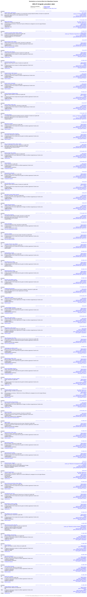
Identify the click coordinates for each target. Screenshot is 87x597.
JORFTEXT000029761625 (40, 213)
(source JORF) (48, 11)
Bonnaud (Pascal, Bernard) (10, 173)
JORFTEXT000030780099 (40, 171)
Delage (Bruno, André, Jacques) (11, 327)
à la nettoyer (59, 595)
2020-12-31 (84, 22)
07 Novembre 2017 (83, 71)
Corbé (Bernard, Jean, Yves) (10, 493)
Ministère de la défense (82, 115)
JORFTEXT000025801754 (40, 388)
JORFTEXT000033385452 (40, 113)
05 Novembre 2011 (83, 400)
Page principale (47, 6)
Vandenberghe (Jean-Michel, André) (11, 348)
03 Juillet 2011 (84, 420)
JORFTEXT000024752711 (40, 400)
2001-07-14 (84, 16)
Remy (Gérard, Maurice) (9, 556)
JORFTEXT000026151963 (40, 336)
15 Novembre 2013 (83, 286)
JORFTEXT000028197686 (40, 286)
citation (85, 64)
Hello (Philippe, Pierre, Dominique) (11, 513)
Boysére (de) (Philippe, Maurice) (11, 368)
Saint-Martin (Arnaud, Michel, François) (12, 194)
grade (81, 14)
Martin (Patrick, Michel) (9, 442)
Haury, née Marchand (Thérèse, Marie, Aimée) (13, 143)
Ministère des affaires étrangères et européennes (77, 526)
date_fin (79, 22)
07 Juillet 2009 (84, 533)
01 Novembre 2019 (83, 19)
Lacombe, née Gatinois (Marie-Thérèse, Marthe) (14, 32)
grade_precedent (79, 15)
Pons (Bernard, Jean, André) (10, 261)
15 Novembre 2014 (83, 213)
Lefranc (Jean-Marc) (9, 223)
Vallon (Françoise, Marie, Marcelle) (11, 524)
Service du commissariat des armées (11, 229)
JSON (50, 8)
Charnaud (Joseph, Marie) (10, 472)
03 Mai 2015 (84, 192)
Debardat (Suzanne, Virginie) (10, 463)
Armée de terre (7, 57)
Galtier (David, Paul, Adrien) (10, 452)
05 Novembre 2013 (83, 295)
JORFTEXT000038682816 (40, 50)
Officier (84, 14)
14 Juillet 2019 (84, 31)
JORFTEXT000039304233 (40, 19)
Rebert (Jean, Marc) (9, 412)
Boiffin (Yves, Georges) (9, 576)
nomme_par (75, 13)
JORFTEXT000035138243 (40, 91)
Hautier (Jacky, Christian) (10, 214)
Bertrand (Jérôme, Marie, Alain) (11, 432)
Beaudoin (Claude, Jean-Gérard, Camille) (12, 378)
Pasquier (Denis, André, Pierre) (11, 12)
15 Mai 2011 (84, 461)
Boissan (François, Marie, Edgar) (11, 41)
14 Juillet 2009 (84, 523)
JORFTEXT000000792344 (40, 564)
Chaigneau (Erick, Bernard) (10, 288)
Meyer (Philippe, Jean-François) (11, 534)
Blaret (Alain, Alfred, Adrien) (10, 317)
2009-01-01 (84, 390)
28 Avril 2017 (84, 102)
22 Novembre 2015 (83, 142)
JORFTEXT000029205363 (40, 222)
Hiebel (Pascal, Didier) (9, 123)
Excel (55, 8)
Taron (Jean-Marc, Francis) (10, 183)
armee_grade (80, 27)
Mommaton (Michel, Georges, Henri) (12, 389)
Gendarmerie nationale (9, 168)
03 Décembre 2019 (83, 11)
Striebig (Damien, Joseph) (10, 252)
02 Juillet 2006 (84, 564)
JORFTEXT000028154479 (40, 295)
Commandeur (83, 329)
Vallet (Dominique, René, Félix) (11, 338)
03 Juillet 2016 (84, 122)
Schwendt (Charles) (9, 114)
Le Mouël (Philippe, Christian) (10, 307)
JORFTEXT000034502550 (40, 102)
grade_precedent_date (77, 16)
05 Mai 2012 (84, 388)
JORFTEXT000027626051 (40, 305)
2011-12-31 (84, 391)
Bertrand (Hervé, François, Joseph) (11, 503)
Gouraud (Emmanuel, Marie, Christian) (12, 133)
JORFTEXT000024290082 (40, 420)
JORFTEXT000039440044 (40, 11)
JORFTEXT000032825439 (40, 122)
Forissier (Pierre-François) (10, 566)
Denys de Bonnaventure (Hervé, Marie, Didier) (13, 483)
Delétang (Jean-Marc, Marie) (10, 270)
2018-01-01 (84, 21)
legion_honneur (83, 23)
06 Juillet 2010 (84, 481)
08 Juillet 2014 (84, 222)
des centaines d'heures (34, 595)
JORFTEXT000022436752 (40, 481)
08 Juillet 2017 (84, 91)
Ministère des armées (82, 13)
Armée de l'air (7, 28)
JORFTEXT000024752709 (40, 410)
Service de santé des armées (9, 47)
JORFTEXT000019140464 (40, 554)
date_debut (79, 21)
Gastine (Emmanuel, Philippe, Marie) (12, 93)
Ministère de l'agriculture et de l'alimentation (78, 33)
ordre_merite (84, 12)
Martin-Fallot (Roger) (9, 21)
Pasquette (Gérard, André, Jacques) (11, 73)
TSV (48, 8)
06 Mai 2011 (84, 470)
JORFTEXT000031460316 (40, 151)
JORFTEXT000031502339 (40, 142)
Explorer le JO (46, 7)
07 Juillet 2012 (84, 336)
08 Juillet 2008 (84, 554)
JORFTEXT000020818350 (40, 533)
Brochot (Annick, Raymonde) (10, 83)
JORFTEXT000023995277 (40, 461)
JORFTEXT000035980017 (40, 71)
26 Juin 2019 (84, 50)
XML (53, 8)
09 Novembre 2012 (83, 316)
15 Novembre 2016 (83, 113)
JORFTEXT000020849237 (40, 523)
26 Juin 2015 (84, 171)
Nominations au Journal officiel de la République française (43, 1)
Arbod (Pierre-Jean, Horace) (10, 51)
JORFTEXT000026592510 (40, 316)
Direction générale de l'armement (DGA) (12, 417)
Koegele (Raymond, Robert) (10, 204)
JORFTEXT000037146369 (40, 60)
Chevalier (84, 15)
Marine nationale (8, 78)
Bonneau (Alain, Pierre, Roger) (11, 152)
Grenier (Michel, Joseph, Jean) (10, 104)
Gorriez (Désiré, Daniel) (9, 297)
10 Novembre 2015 (83, 151)
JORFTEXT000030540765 (40, 192)
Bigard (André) (8, 422)
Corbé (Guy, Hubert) (9, 233)
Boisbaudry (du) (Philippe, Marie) (11, 279)
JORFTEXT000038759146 (40, 31)
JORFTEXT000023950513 (40, 470)
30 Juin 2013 (84, 305)
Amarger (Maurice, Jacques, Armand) (12, 586)
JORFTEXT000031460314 (40, 161)
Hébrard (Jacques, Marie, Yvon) (11, 358)
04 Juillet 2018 (84, 60)
